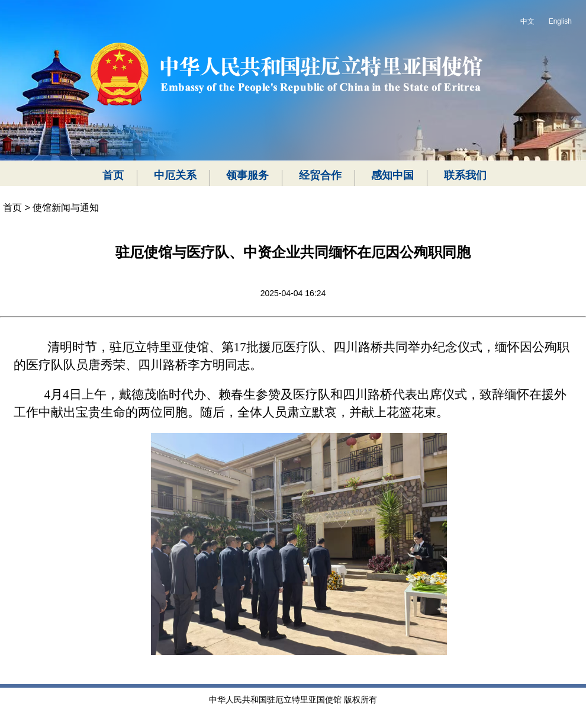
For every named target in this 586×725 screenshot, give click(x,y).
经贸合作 (320, 175)
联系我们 (465, 175)
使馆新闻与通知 (66, 208)
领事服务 (247, 175)
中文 (527, 21)
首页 (113, 175)
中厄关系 (175, 175)
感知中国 (392, 175)
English (560, 21)
